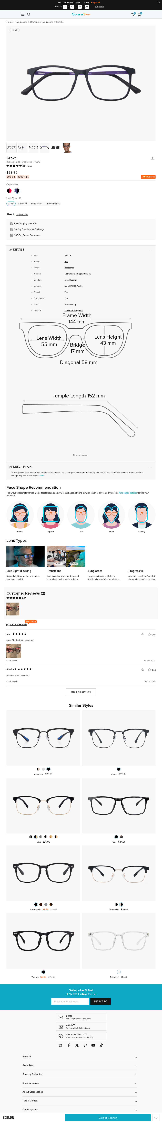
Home (9, 22)
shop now (99, 7)
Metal (67, 286)
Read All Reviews (81, 692)
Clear (11, 204)
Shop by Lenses (31, 1083)
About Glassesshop (33, 1092)
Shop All (27, 1056)
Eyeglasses (21, 22)
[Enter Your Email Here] (70, 1001)
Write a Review (18, 625)
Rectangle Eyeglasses (41, 22)
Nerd (41, 476)
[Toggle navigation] (23, 14)
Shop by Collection (32, 1074)
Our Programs (30, 1109)
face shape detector (128, 493)
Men (67, 280)
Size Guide (22, 214)
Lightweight (70, 274)
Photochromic (52, 204)
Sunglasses (36, 204)
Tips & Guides (30, 1101)
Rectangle (69, 268)
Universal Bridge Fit (74, 311)
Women (73, 280)
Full (66, 262)
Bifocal (37, 292)
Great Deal (28, 1065)
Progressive (39, 298)
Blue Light (22, 204)
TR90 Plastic (77, 286)
